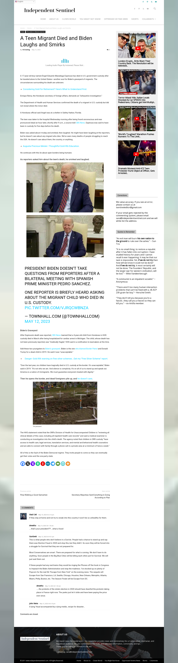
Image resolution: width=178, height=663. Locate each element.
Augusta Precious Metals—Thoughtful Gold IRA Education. (51, 146)
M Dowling (26, 50)
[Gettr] (43, 463)
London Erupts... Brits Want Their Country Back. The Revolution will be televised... (135, 63)
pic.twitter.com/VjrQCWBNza (56, 307)
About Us (53, 19)
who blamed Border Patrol (86, 349)
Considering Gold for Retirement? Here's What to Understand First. (55, 89)
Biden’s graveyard (52, 349)
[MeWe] (48, 463)
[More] (68, 463)
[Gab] (38, 463)
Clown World (69, 19)
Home (43, 19)
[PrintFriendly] (63, 463)
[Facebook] (22, 463)
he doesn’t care (84, 378)
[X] (28, 463)
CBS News (80, 123)
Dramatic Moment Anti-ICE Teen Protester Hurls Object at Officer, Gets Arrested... (136, 170)
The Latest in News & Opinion (36, 32)
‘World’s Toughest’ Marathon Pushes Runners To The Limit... (136, 135)
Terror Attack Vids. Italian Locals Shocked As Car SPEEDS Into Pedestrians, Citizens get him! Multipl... (136, 99)
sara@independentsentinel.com (79, 652)
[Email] (58, 463)
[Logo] (49, 9)
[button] (155, 9)
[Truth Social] (33, 463)
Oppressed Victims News (116, 19)
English (19, 2)
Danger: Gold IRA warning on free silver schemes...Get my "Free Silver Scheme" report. (66, 358)
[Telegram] (53, 463)
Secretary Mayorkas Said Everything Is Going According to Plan (91, 496)
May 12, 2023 (37, 321)
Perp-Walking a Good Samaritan (33, 495)
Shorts (134, 19)
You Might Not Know (90, 19)
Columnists (149, 19)
